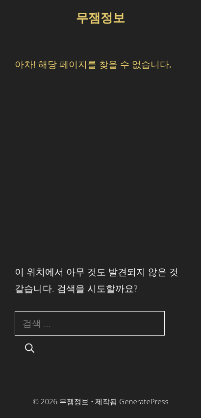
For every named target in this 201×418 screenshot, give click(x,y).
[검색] (30, 348)
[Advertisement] (100, 167)
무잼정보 (100, 17)
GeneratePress (143, 401)
